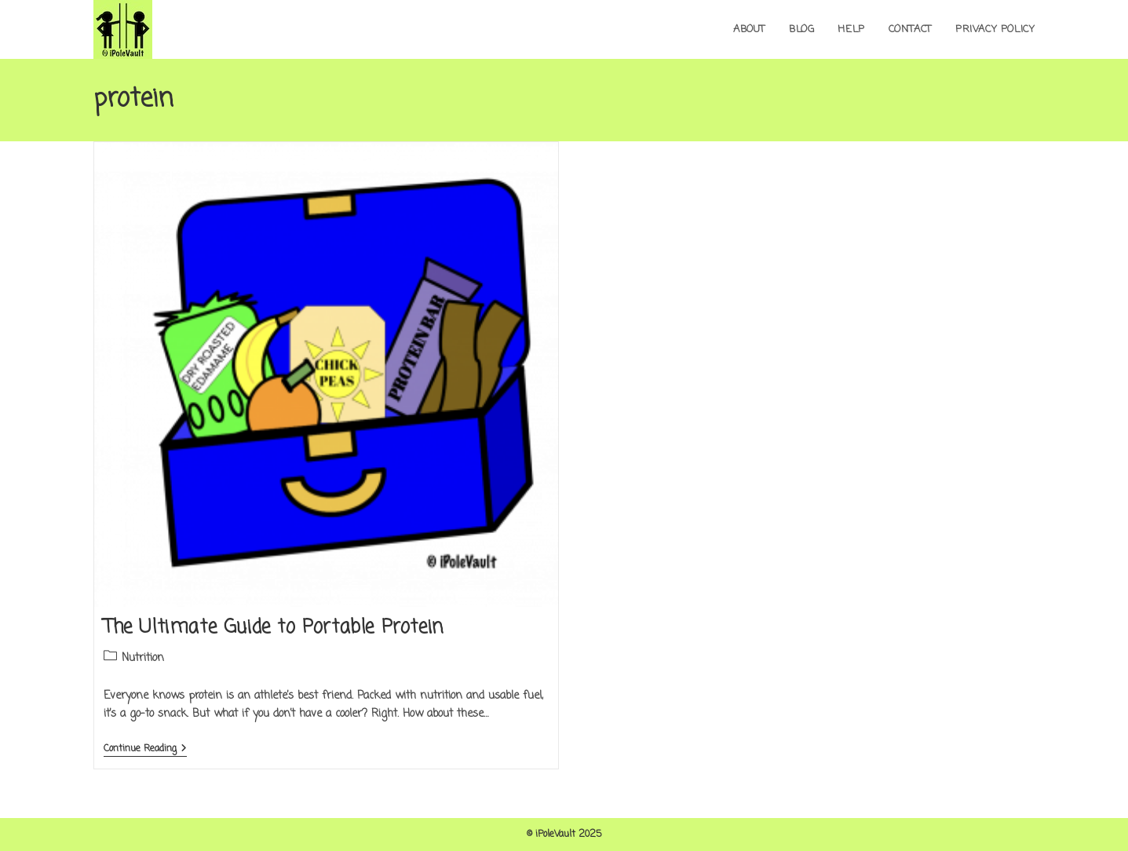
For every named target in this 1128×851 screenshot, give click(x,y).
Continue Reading (145, 750)
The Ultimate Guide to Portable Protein (274, 627)
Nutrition (143, 658)
